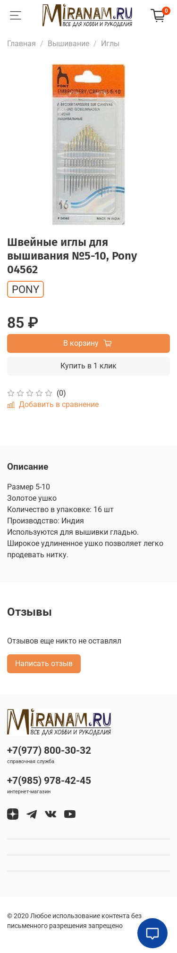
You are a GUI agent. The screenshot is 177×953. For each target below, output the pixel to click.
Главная (21, 43)
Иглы (110, 43)
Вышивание (68, 43)
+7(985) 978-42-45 (49, 780)
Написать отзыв (44, 663)
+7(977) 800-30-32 (49, 750)
